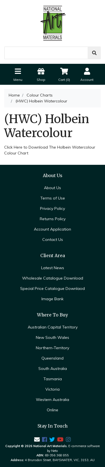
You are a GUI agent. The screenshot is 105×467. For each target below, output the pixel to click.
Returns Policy (53, 218)
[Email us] (37, 439)
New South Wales (52, 337)
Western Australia (52, 399)
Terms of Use (52, 198)
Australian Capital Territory (53, 327)
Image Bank (52, 298)
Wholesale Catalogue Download (52, 278)
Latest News (52, 267)
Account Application (52, 229)
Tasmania (52, 378)
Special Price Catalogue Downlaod (52, 288)
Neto (54, 451)
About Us (52, 187)
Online (52, 409)
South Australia (52, 368)
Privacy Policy (52, 208)
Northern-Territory (52, 347)
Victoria (52, 389)
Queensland (52, 358)
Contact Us (52, 239)
